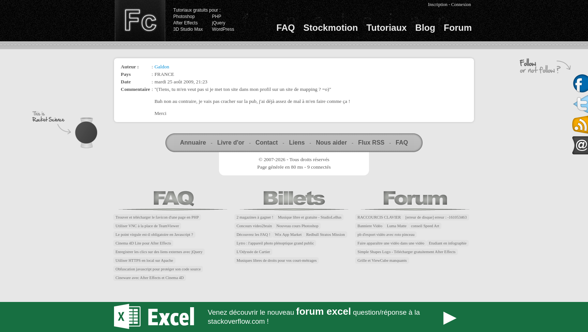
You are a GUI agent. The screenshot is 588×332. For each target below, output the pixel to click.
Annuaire (193, 142)
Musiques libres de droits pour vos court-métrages (277, 260)
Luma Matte (396, 226)
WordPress (223, 29)
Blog (425, 28)
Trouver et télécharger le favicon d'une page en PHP (157, 217)
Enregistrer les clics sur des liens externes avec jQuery (159, 252)
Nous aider (331, 142)
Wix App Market (288, 234)
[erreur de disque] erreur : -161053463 (436, 217)
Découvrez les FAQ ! (253, 234)
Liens (297, 142)
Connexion (461, 4)
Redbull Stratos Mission (325, 234)
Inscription (437, 4)
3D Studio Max (188, 29)
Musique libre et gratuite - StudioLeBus (310, 217)
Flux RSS (371, 142)
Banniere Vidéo (369, 226)
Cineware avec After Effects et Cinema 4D (150, 278)
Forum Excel (294, 317)
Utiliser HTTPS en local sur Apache (144, 260)
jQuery (218, 23)
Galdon (161, 66)
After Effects (185, 23)
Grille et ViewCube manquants (381, 260)
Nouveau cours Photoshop (297, 226)
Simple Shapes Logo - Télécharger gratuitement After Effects (406, 252)
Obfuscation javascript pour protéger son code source (158, 269)
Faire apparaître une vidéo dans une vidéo (390, 243)
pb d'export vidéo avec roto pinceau (385, 234)
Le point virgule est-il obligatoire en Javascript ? (154, 234)
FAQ (285, 28)
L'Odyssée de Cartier (253, 252)
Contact (266, 142)
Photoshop (184, 16)
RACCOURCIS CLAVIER (379, 217)
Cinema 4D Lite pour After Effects (143, 243)
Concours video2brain (254, 226)
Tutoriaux (386, 28)
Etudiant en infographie (447, 243)
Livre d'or (230, 142)
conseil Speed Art (425, 226)
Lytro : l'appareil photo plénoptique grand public (275, 243)
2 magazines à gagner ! (255, 217)
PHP (216, 16)
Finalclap (140, 20)
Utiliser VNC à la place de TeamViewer (147, 226)
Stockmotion (330, 28)
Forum (458, 28)
